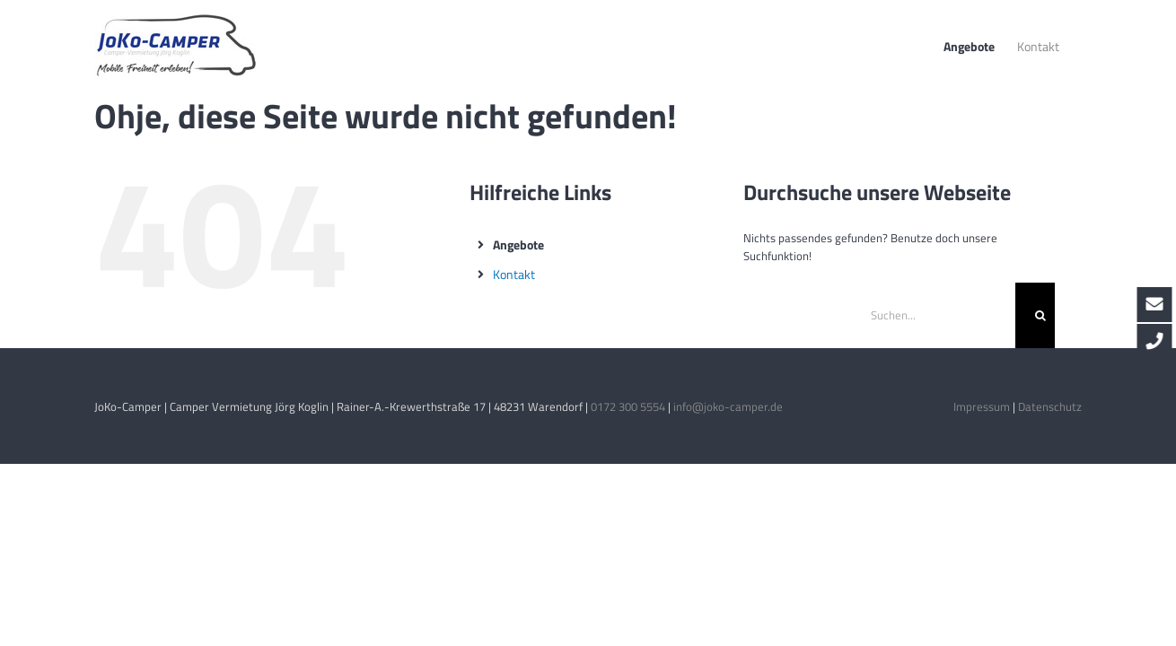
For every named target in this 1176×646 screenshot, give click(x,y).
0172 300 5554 (628, 406)
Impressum (981, 406)
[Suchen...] (933, 315)
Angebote (518, 244)
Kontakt (514, 274)
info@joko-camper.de (728, 406)
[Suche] (1035, 315)
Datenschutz (1050, 406)
